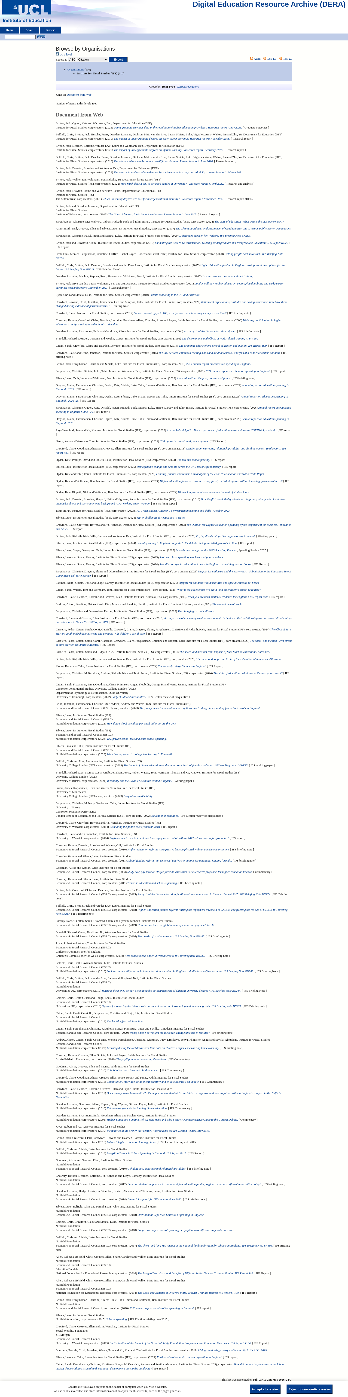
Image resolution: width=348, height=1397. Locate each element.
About (30, 30)
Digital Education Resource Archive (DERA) (269, 5)
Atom (254, 58)
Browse (50, 30)
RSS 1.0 (269, 58)
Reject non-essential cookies (309, 1389)
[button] (118, 59)
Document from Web (79, 94)
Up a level (64, 54)
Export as (61, 59)
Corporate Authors (188, 86)
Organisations (75, 69)
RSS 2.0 (284, 58)
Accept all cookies (265, 1389)
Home (9, 30)
